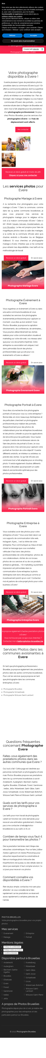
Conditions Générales (10, 953)
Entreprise (30, 933)
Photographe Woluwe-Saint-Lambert (18, 695)
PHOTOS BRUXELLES (11, 917)
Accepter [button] (33, 35)
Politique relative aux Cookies (13, 950)
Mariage (7, 937)
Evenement (8, 933)
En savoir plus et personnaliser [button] (23, 41)
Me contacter (23, 129)
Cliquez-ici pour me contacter (23, 175)
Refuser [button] (12, 35)
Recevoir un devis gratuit (16, 258)
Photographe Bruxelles (19, 52)
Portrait (29, 937)
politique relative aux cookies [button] (12, 16)
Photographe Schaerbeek (13, 692)
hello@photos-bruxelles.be (30, 641)
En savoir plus (36, 258)
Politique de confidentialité (12, 947)
